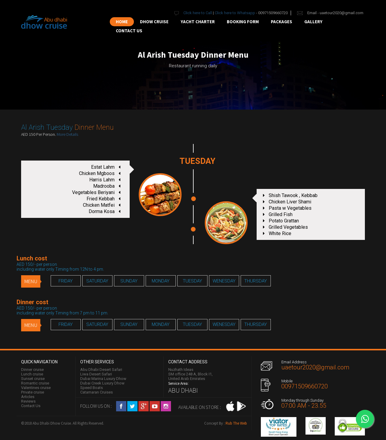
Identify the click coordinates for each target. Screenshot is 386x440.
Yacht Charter (198, 21)
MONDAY (160, 281)
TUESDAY (192, 281)
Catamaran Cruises (96, 392)
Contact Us (30, 405)
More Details (67, 134)
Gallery (313, 21)
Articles (27, 396)
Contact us (129, 30)
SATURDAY (97, 281)
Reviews (28, 401)
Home (122, 21)
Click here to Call (198, 13)
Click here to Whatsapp (235, 13)
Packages (281, 21)
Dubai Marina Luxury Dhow (103, 378)
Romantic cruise (35, 383)
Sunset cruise (33, 378)
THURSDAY (255, 281)
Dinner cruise (32, 369)
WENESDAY (224, 281)
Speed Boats (91, 387)
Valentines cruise (36, 387)
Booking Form (243, 21)
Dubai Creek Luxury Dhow (102, 383)
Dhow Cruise (154, 21)
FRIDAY (66, 281)
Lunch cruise (32, 374)
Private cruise (32, 392)
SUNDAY (129, 281)
